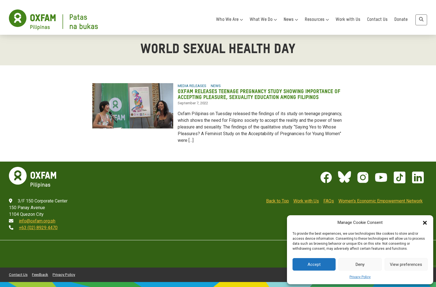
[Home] (53, 19)
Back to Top (277, 201)
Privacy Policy (360, 277)
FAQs (328, 201)
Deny (360, 264)
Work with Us (348, 20)
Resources (317, 20)
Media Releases (192, 86)
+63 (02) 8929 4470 (38, 227)
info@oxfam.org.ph (37, 221)
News (291, 20)
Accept (314, 264)
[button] (425, 222)
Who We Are (229, 20)
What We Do (263, 20)
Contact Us (377, 20)
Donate (401, 20)
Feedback (40, 275)
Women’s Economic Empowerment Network (380, 201)
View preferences (406, 264)
